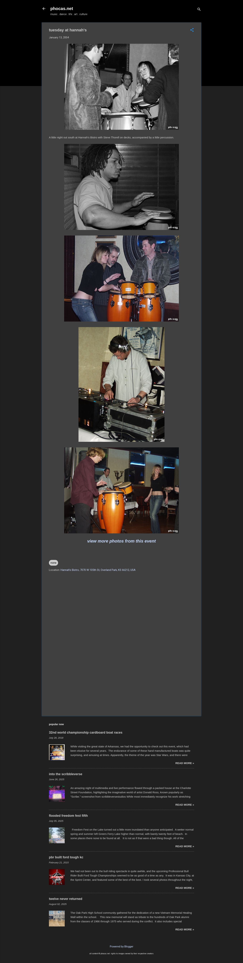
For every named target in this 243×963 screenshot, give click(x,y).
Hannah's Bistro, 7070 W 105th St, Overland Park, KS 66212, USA (98, 570)
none (53, 562)
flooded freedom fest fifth (68, 815)
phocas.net (61, 8)
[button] (192, 30)
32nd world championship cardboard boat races (85, 732)
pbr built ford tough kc (66, 857)
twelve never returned (65, 899)
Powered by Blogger (121, 946)
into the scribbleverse (65, 774)
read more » (184, 763)
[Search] (199, 9)
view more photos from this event (121, 541)
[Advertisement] (121, 683)
